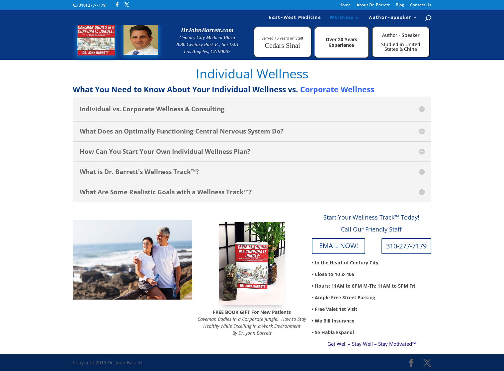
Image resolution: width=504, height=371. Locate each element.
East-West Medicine (295, 17)
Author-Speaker (390, 17)
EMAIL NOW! (338, 245)
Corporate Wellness (337, 89)
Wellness (342, 17)
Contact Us (420, 5)
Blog (400, 5)
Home (345, 5)
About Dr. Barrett (373, 5)
